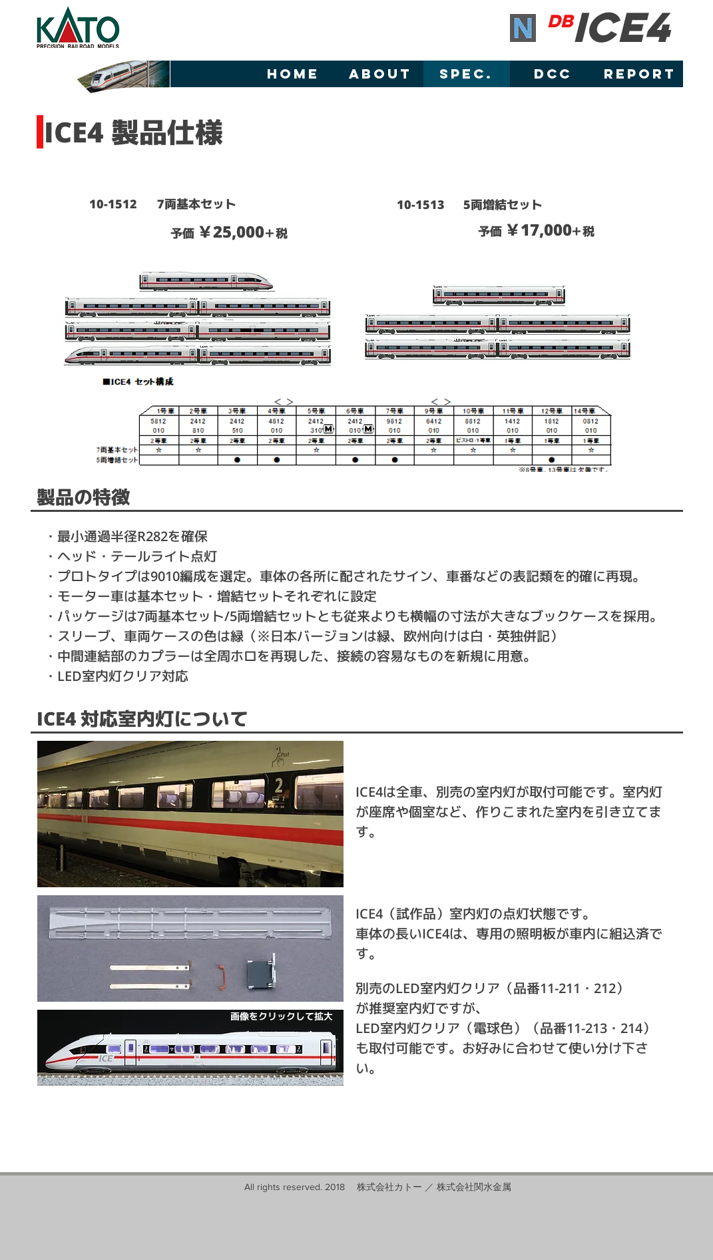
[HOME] (293, 74)
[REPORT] (639, 74)
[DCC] (553, 74)
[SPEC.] (466, 74)
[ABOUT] (380, 74)
